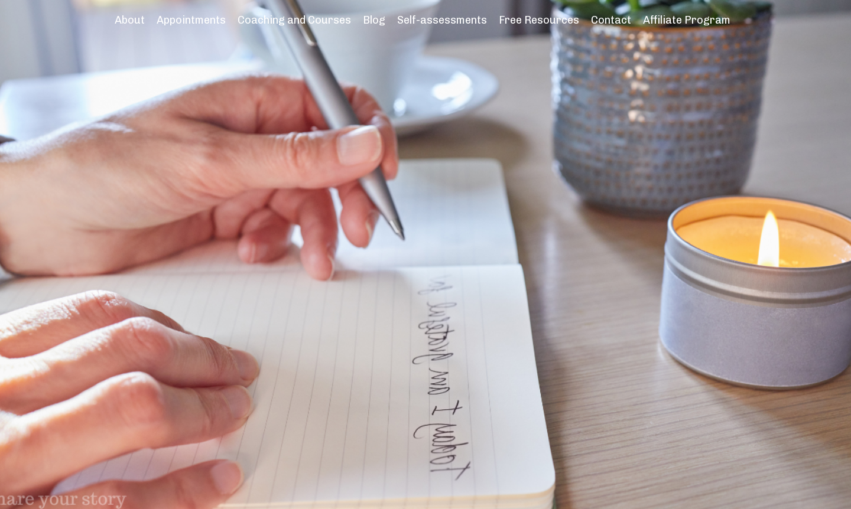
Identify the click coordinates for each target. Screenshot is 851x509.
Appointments (191, 20)
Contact (611, 20)
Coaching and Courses (294, 20)
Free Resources (539, 20)
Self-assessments (442, 20)
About (130, 20)
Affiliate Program (686, 20)
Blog (374, 20)
